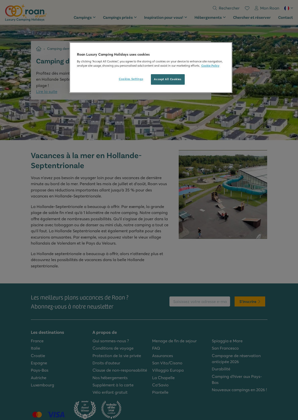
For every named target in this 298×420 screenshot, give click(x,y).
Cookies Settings (131, 79)
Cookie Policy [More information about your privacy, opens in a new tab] (210, 65)
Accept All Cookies (167, 79)
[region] (150, 67)
